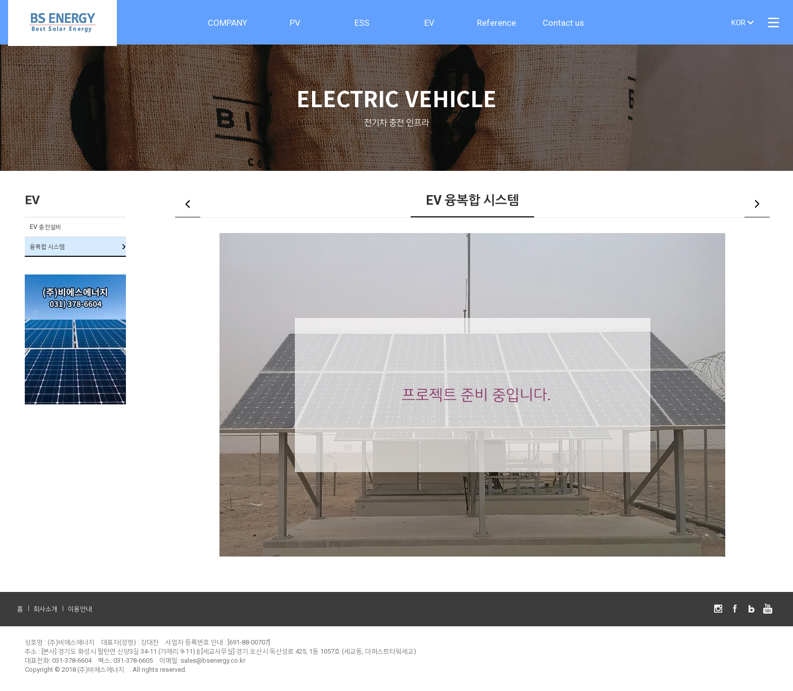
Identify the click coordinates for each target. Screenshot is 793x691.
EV (429, 23)
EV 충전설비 (45, 228)
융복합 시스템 (47, 247)
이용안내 (80, 610)
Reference (496, 23)
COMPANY (227, 23)
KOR (738, 22)
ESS (362, 23)
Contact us (563, 23)
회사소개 (45, 610)
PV (295, 23)
